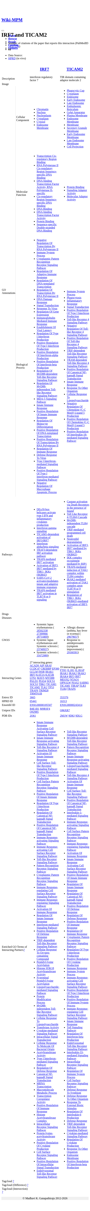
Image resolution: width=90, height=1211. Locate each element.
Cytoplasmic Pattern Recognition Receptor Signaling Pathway (48, 263)
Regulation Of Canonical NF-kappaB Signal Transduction (45, 817)
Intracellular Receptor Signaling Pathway (47, 1127)
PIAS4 (42, 681)
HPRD (12, 58)
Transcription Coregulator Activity (44, 1099)
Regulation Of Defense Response (47, 1069)
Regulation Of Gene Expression (48, 313)
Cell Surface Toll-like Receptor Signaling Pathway (47, 765)
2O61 (33, 715)
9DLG (78, 715)
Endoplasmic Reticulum (74, 108)
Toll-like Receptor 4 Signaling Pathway (78, 321)
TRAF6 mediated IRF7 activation (46, 561)
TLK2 (44, 687)
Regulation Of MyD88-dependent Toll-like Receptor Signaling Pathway (47, 375)
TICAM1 (51, 684)
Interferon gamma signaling (46, 530)
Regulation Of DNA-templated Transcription (45, 283)
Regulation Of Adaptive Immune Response (47, 274)
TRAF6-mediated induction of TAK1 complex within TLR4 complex (77, 571)
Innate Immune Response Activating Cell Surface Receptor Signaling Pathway (47, 728)
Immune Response (77, 968)
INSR (41, 671)
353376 (64, 697)
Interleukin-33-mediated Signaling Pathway (77, 1055)
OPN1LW (65, 682)
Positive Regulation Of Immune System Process (77, 1002)
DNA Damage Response (44, 301)
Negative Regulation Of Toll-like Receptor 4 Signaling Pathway (77, 330)
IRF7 (44, 69)
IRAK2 (73, 673)
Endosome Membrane (43, 126)
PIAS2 (75, 682)
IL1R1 (71, 670)
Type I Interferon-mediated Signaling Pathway (47, 464)
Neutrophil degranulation (74, 540)
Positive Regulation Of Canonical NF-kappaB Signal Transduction (77, 374)
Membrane (73, 124)
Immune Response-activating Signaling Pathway (48, 840)
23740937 (42, 649)
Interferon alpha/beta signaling (48, 545)
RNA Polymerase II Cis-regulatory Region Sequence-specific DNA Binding (47, 171)
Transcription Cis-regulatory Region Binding (47, 159)
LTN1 (33, 678)
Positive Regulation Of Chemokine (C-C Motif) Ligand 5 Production (78, 424)
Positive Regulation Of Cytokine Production (47, 1145)
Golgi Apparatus (76, 112)
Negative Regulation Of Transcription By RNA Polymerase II (47, 245)
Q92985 (34, 711)
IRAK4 (64, 676)
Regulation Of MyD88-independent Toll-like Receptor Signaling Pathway (47, 389)
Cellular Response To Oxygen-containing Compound (47, 954)
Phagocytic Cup (75, 90)
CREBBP (46, 668)
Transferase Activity (48, 1027)
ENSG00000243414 (71, 704)
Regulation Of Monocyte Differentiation (45, 423)
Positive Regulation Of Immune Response (47, 1108)
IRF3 (32, 674)
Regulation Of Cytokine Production (74, 1142)
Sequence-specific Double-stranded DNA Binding (47, 227)
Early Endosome (76, 99)
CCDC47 (35, 668)
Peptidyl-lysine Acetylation (45, 964)
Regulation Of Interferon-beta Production (75, 1036)
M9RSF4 (45, 708)
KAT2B (49, 674)
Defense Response (77, 1120)
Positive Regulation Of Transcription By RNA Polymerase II (48, 442)
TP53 (51, 687)
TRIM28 (44, 690)
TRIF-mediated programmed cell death (76, 532)
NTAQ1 (74, 679)
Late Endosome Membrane (75, 142)
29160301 (72, 652)
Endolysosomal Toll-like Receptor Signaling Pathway (47, 1173)
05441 (33, 701)
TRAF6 (34, 690)
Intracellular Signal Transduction (47, 1038)
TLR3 (82, 685)
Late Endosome (75, 103)
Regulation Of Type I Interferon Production (48, 336)
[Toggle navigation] (2, 30)
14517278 (13, 46)
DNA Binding (44, 208)
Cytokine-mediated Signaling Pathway (47, 1032)
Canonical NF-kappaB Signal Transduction (45, 1077)
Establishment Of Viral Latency (46, 329)
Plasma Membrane (77, 115)
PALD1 (34, 681)
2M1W (64, 715)
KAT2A (40, 674)
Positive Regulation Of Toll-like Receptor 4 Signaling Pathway (77, 343)
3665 (32, 697)
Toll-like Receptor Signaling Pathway (47, 861)
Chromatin (42, 109)
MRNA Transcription (44, 1085)
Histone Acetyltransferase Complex (46, 1117)
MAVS (41, 678)
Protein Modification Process (44, 999)
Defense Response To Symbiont (77, 1091)
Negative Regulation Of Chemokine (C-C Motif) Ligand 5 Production (76, 409)
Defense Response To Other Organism (77, 1097)
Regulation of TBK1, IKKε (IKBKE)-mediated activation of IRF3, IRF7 (77, 601)
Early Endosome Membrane (76, 136)
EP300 (55, 668)
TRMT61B (36, 693)
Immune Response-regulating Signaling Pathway (48, 902)
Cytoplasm (43, 118)
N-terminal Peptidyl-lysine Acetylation (45, 980)
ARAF (48, 665)
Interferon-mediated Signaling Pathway (48, 926)
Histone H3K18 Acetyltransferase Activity (46, 971)
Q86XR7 (65, 710)
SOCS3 (34, 684)
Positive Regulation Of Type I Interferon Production (48, 345)
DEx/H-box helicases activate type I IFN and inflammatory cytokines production (46, 517)
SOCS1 (51, 681)
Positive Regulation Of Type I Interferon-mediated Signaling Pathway (48, 475)
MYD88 (49, 678)
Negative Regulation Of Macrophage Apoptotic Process (47, 487)
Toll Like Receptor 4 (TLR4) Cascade (77, 516)
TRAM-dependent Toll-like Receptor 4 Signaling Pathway (78, 363)
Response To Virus (47, 308)
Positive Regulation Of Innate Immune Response (47, 414)
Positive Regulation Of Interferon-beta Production (47, 364)
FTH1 (63, 670)
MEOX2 (64, 679)
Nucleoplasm (44, 115)
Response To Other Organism (77, 389)
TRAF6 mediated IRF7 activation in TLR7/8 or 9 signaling (47, 595)
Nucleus (41, 112)
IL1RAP (79, 670)
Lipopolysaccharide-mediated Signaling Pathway (48, 990)
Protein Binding (45, 221)
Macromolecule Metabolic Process (47, 1091)
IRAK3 (82, 673)
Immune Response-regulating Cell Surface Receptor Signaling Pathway (47, 892)
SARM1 (84, 682)
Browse (12, 38)
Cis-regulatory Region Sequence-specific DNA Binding (47, 201)
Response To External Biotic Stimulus (75, 1105)
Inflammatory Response (74, 302)
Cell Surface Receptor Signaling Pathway (47, 1155)
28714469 (42, 636)
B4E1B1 (34, 708)
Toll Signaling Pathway (74, 1029)
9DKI (71, 715)
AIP (42, 665)
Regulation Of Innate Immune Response (45, 918)
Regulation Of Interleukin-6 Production (74, 1114)
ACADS (34, 665)
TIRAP (75, 685)
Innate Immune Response (45, 407)
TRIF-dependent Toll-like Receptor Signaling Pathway (77, 353)
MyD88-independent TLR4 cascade (77, 523)
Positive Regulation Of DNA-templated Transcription (47, 433)
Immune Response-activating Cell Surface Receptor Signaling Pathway (47, 851)
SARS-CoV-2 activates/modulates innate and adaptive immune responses (47, 582)
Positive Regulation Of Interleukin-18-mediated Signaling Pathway (77, 436)
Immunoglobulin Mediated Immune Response (47, 321)
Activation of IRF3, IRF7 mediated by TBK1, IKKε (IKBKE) (47, 570)
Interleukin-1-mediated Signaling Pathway (77, 815)
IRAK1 (49, 671)
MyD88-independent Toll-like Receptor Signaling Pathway (47, 1010)
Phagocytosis (74, 297)
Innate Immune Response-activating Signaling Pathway (48, 741)
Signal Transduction (48, 305)
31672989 (42, 655)
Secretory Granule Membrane (77, 129)
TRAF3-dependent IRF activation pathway (47, 552)
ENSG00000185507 (41, 704)
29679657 (72, 636)
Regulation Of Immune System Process (76, 1074)
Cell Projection (75, 146)
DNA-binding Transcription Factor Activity (48, 215)
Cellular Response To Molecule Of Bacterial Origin (47, 1046)
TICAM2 (75, 69)
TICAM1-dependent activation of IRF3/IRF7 (48, 537)
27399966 (42, 633)
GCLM (34, 671)
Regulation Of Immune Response (47, 450)
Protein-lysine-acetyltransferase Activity (46, 1136)
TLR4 (63, 688)
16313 (63, 701)
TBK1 (42, 684)
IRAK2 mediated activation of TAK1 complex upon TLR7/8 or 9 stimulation (77, 585)
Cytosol (41, 121)
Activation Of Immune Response (47, 911)
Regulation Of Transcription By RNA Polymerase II (47, 293)
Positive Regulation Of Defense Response (47, 934)
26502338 (42, 630)
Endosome (72, 96)
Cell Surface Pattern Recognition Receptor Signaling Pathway (48, 786)
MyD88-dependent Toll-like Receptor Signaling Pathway (77, 741)
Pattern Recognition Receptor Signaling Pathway (48, 868)
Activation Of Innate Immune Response (45, 756)
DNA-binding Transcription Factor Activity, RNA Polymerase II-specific (48, 187)
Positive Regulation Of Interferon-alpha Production (47, 355)
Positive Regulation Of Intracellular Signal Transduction (48, 1164)
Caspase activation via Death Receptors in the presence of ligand (78, 506)
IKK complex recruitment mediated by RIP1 (77, 560)
